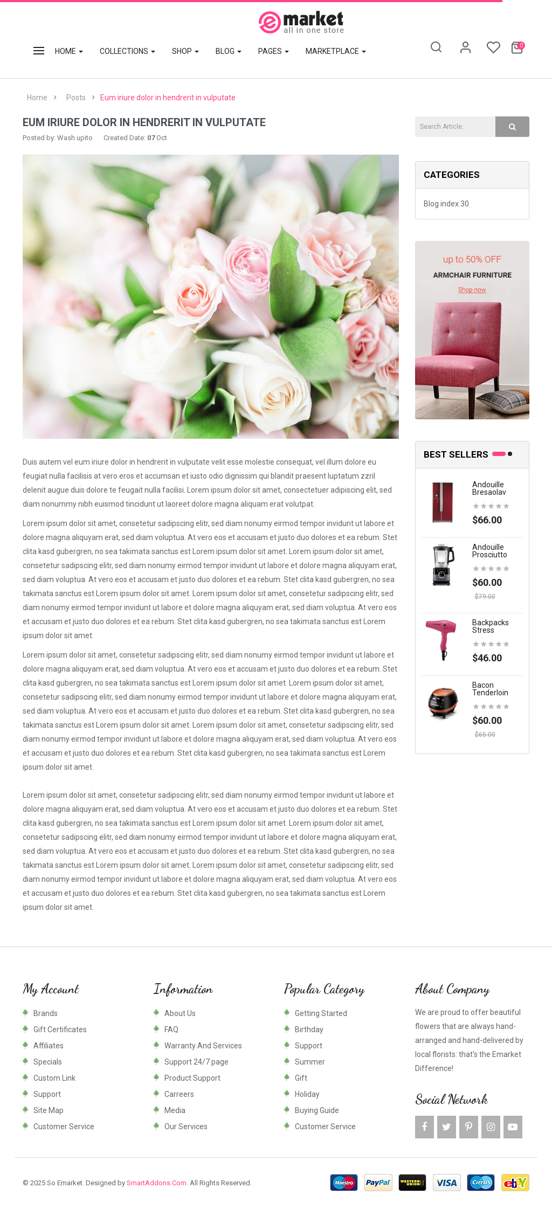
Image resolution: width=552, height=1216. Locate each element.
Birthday (309, 1029)
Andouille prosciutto (489, 551)
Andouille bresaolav (489, 488)
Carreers (179, 1094)
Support (47, 1094)
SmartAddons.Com (157, 1183)
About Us (180, 1013)
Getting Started (321, 1013)
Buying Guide (317, 1110)
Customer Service (63, 1126)
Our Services (186, 1126)
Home (37, 97)
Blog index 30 (446, 203)
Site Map (48, 1110)
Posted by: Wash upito (58, 138)
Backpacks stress (490, 626)
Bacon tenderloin (490, 689)
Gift (301, 1078)
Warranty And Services (203, 1045)
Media (174, 1110)
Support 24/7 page (196, 1062)
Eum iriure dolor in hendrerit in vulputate (168, 97)
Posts (76, 97)
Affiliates (48, 1045)
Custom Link (54, 1078)
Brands (45, 1013)
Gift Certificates (60, 1029)
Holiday (307, 1094)
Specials (47, 1062)
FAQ (171, 1029)
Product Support (192, 1078)
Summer (310, 1062)
